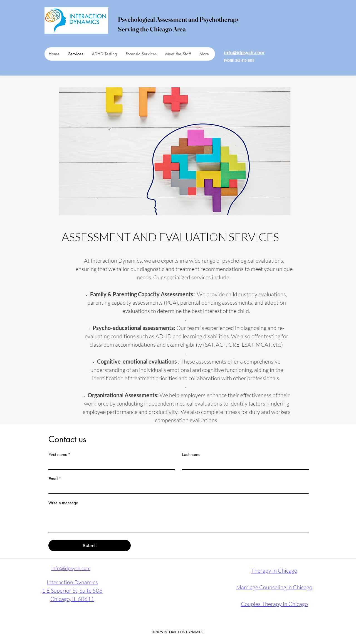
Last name (191, 454)
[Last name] (243, 464)
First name (59, 454)
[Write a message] (178, 520)
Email (54, 478)
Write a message (63, 503)
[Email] (176, 488)
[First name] (110, 464)
